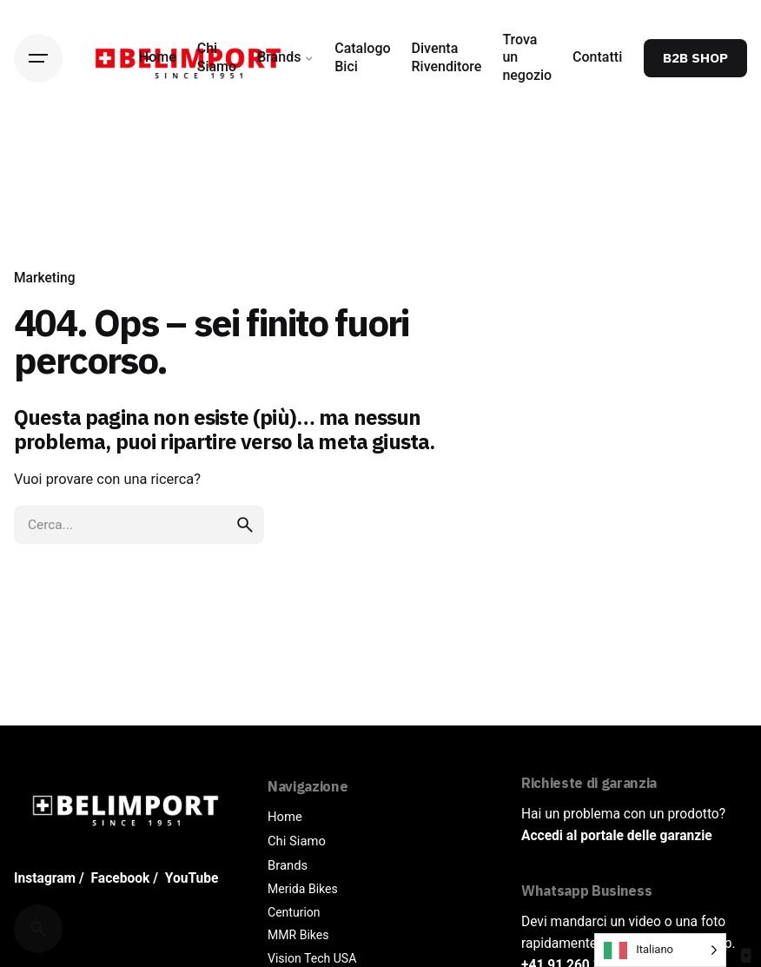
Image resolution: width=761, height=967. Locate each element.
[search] (245, 525)
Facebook (120, 878)
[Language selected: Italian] (660, 950)
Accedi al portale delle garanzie (616, 836)
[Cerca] (38, 928)
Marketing (45, 278)
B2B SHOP (695, 57)
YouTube (192, 878)
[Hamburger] (38, 58)
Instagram (45, 878)
